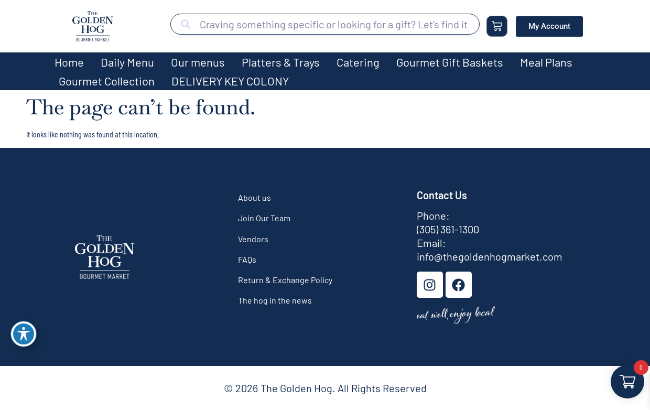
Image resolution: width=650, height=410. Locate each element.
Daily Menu (127, 62)
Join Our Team (264, 218)
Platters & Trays (281, 62)
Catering (358, 62)
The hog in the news (275, 300)
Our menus (198, 62)
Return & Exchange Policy (285, 280)
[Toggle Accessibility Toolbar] (23, 334)
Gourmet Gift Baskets (449, 62)
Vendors (253, 239)
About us (254, 197)
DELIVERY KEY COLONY (230, 81)
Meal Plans (546, 62)
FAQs (247, 259)
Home (69, 62)
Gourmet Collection (107, 81)
